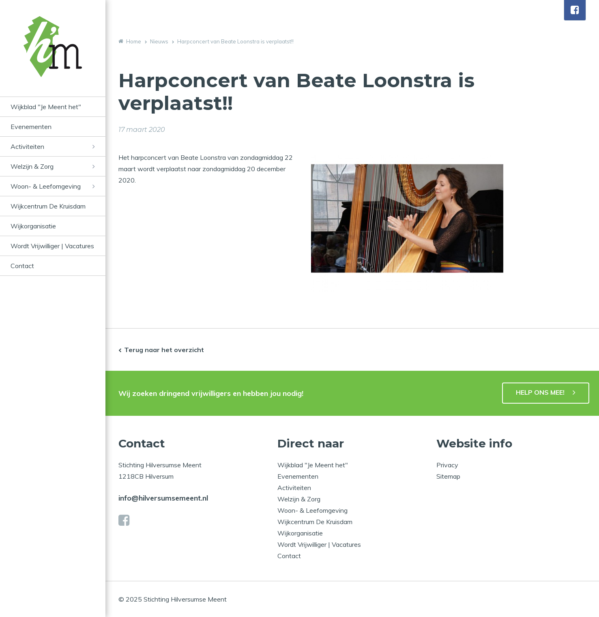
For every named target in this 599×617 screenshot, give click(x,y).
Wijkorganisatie (33, 226)
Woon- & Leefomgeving (46, 186)
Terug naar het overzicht (164, 350)
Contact (22, 266)
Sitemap (448, 476)
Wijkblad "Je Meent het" (46, 107)
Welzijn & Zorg (32, 166)
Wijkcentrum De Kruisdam (48, 206)
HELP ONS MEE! (540, 392)
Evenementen (31, 127)
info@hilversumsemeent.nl (163, 498)
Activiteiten (27, 146)
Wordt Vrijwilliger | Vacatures (52, 246)
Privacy (447, 465)
